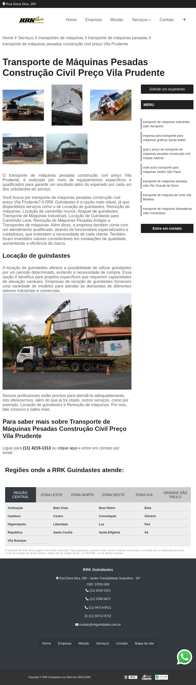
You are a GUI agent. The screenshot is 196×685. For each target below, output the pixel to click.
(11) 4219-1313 (37, 448)
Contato (167, 20)
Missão (116, 20)
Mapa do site (144, 644)
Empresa (93, 20)
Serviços (140, 20)
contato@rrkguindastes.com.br (98, 625)
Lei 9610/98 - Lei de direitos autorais (102, 553)
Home (71, 20)
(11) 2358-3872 (97, 599)
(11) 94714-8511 (98, 608)
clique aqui (67, 448)
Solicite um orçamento (167, 89)
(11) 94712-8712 (98, 616)
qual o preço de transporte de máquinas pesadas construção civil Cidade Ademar (166, 155)
